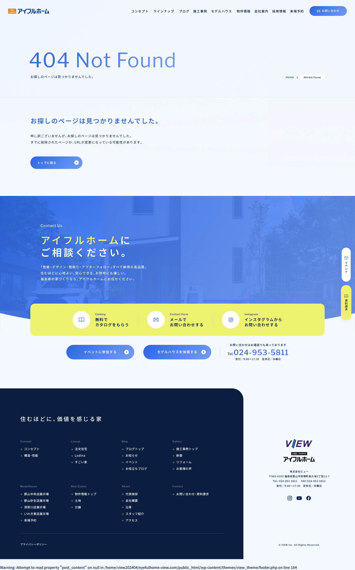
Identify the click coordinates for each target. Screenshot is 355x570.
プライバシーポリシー (33, 544)
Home (290, 77)
